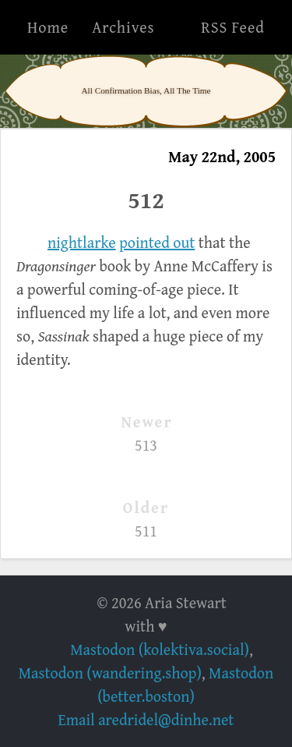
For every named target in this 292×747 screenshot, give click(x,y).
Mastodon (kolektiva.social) (159, 649)
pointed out (157, 242)
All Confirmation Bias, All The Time (145, 90)
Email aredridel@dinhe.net (146, 719)
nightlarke (81, 242)
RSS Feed (233, 27)
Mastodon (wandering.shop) (110, 672)
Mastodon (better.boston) (185, 684)
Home (48, 27)
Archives (123, 27)
